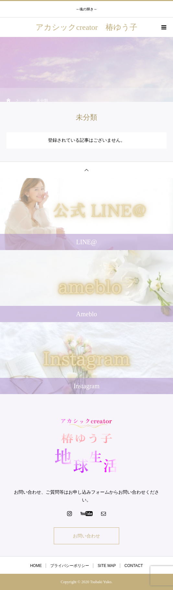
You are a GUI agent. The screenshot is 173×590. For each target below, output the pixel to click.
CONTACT (133, 565)
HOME (36, 565)
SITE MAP (107, 565)
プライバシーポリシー (69, 565)
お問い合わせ (86, 535)
